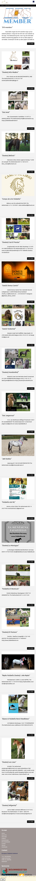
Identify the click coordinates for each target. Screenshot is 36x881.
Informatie (4, 836)
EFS (3, 5)
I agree (2, 879)
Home (3, 833)
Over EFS (4, 835)
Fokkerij (4, 838)
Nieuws (3, 845)
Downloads (4, 847)
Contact (4, 843)
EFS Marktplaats (6, 842)
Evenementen (5, 840)
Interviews (7, 6)
